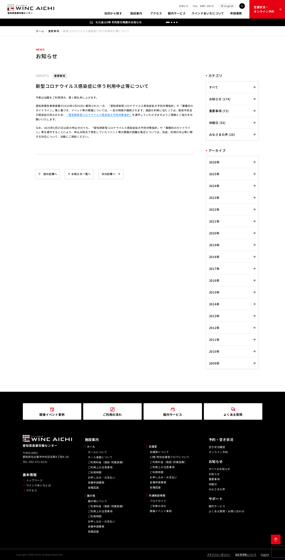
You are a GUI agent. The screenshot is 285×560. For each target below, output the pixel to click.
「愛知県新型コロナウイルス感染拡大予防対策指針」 (99, 115)
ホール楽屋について (100, 457)
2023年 (214, 197)
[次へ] (191, 22)
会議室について (159, 452)
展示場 (91, 495)
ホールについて (97, 452)
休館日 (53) (217, 122)
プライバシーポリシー (219, 554)
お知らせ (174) (220, 99)
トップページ (34, 480)
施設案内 (136, 13)
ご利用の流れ (158, 506)
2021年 (214, 221)
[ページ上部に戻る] (276, 539)
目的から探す (113, 13)
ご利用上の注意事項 (100, 467)
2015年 (214, 292)
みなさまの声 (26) (222, 134)
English (229, 6)
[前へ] (184, 22)
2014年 (214, 304)
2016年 (214, 280)
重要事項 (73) (219, 111)
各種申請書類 (96, 482)
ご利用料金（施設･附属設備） (106, 462)
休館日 (213, 484)
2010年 (214, 351)
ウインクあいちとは (38, 485)
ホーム (40, 31)
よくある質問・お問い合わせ (227, 511)
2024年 (214, 185)
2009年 (214, 363)
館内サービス (177, 13)
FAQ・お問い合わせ (203, 6)
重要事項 (53, 31)
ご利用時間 (95, 472)
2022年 (214, 209)
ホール (91, 446)
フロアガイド (158, 501)
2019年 (214, 245)
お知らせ (183, 6)
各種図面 (93, 487)
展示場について (97, 501)
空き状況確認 (217, 447)
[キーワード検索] (242, 6)
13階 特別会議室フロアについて (169, 457)
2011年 (214, 339)
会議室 (153, 446)
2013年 (214, 316)
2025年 (214, 174)
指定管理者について (245, 554)
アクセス (156, 13)
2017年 (214, 268)
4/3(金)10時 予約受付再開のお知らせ (119, 22)
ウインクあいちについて (208, 13)
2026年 (214, 162)
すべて (213, 87)
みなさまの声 (217, 489)
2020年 (214, 233)
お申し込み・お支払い (101, 477)
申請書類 (236, 13)
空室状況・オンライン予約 (264, 9)
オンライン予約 (218, 452)
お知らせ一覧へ (79, 174)
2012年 (214, 327)
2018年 (214, 256)
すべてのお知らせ (219, 469)
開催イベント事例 (161, 511)
